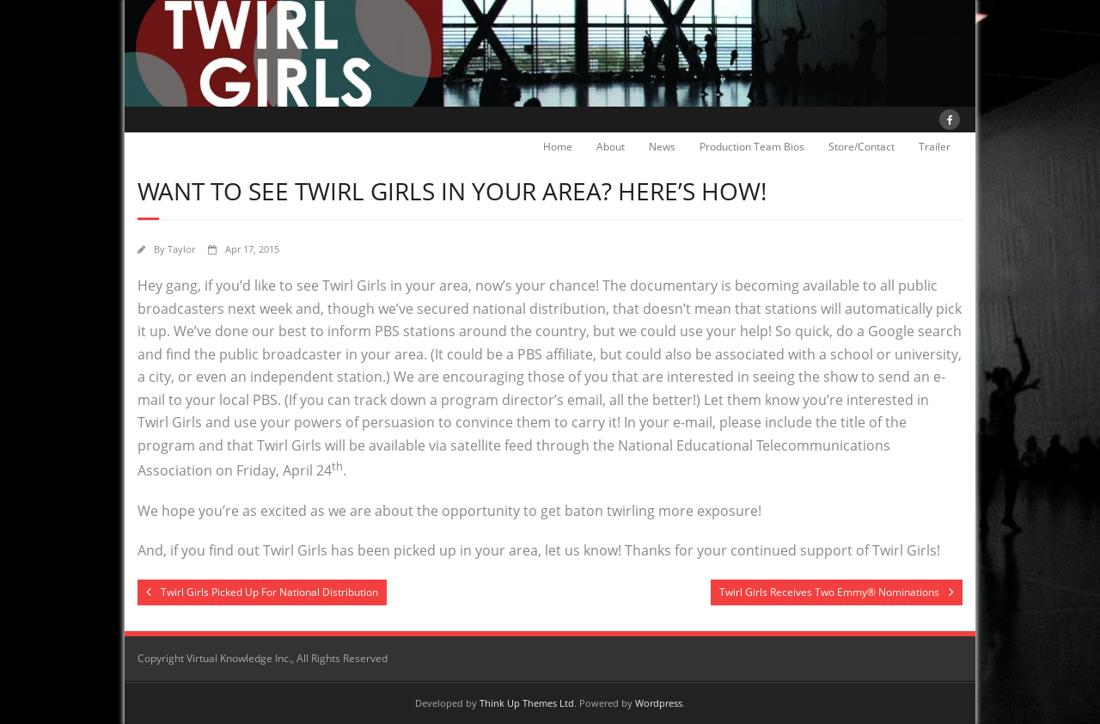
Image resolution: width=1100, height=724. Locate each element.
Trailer (934, 146)
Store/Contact (861, 146)
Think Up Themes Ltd (527, 702)
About (610, 146)
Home (557, 146)
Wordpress (658, 702)
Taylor (181, 248)
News (662, 146)
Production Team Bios (752, 146)
